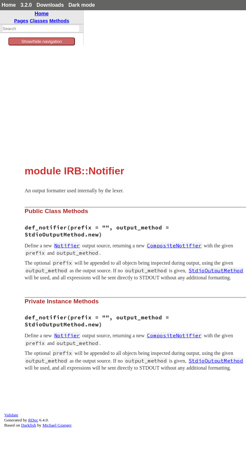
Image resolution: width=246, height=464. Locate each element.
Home (9, 5)
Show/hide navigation (41, 41)
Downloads (50, 5)
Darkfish (28, 425)
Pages (21, 20)
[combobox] (41, 28)
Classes (39, 20)
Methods (59, 20)
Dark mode (82, 5)
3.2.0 (26, 5)
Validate (11, 414)
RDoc (33, 420)
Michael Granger (57, 425)
